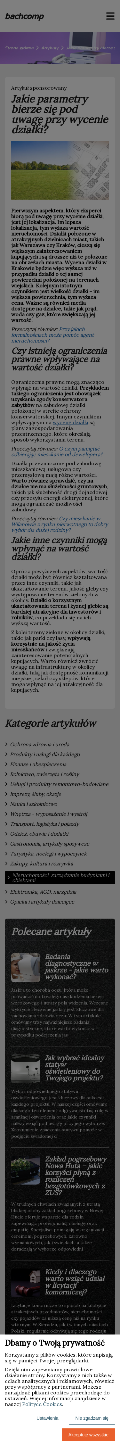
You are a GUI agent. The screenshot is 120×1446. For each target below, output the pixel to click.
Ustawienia (47, 1418)
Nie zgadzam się (92, 1418)
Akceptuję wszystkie (88, 1434)
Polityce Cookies (42, 1404)
